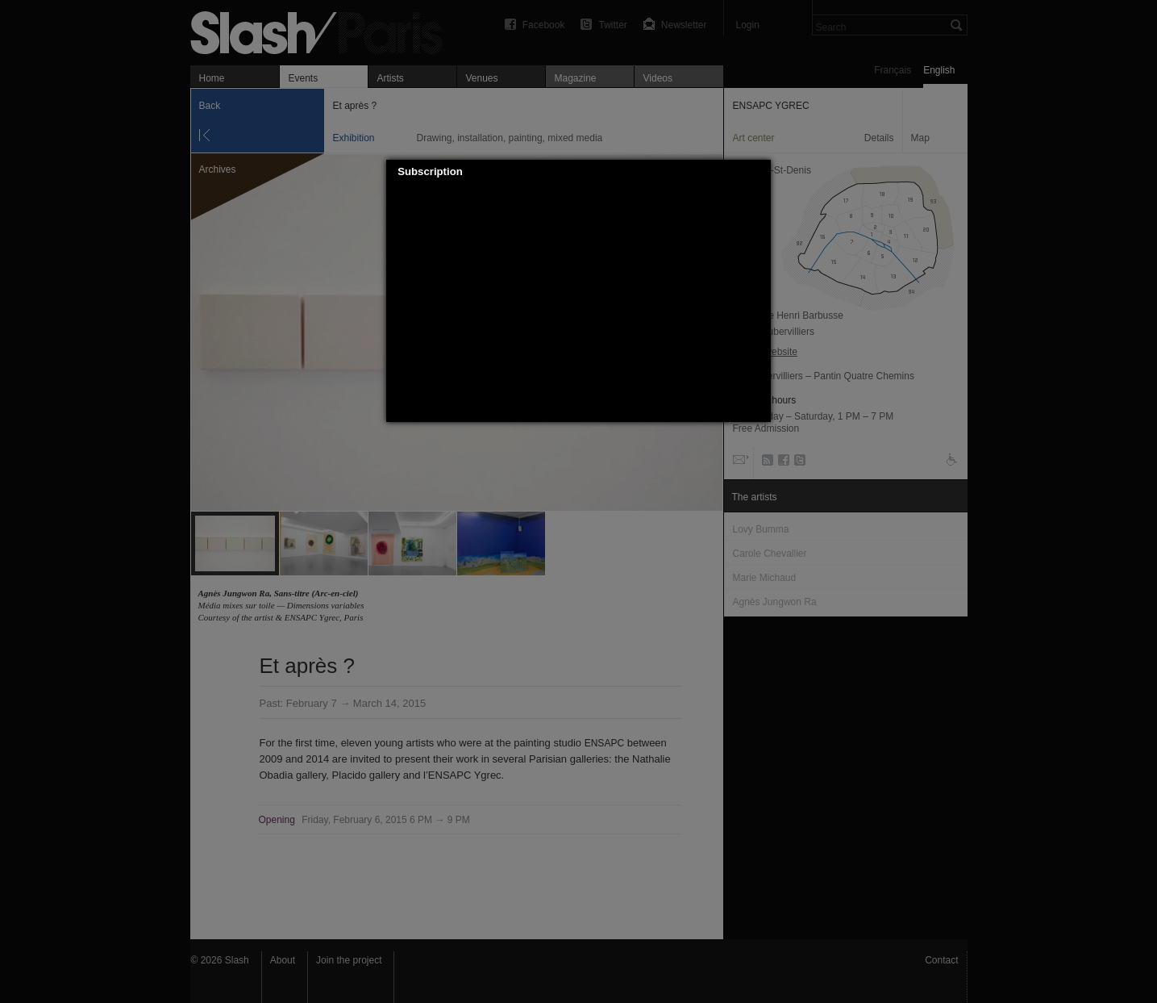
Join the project (348, 960)
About (282, 960)
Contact (941, 960)
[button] (759, 171)
